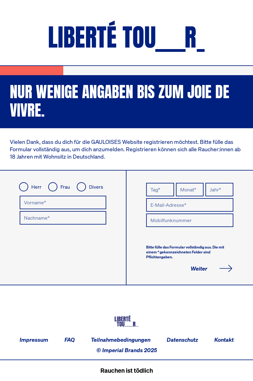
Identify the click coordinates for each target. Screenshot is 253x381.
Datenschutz (182, 339)
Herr (36, 186)
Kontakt (224, 339)
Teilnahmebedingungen (120, 339)
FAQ (69, 339)
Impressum (34, 339)
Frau (65, 186)
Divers (96, 186)
